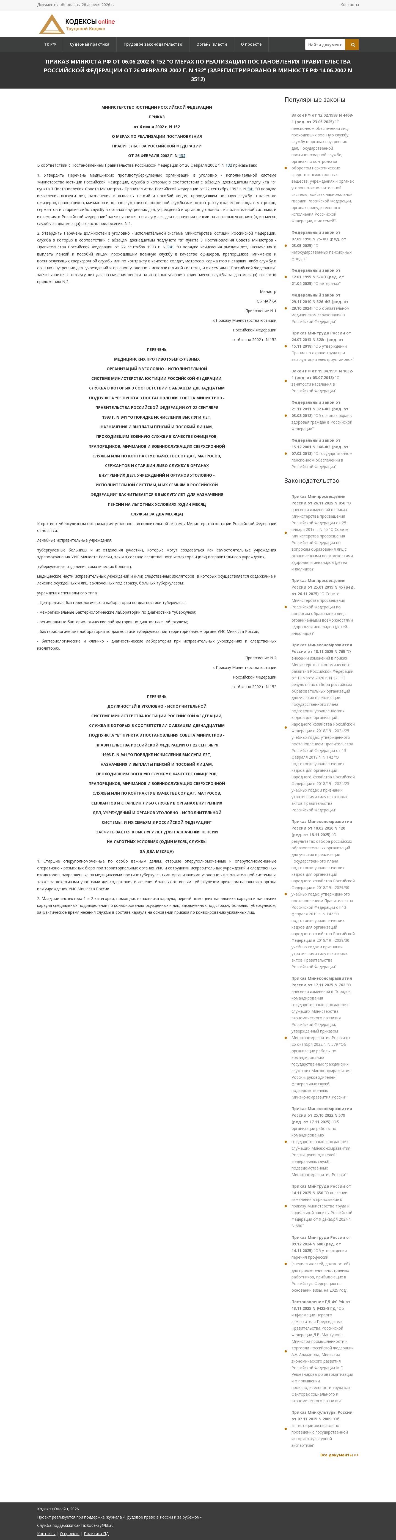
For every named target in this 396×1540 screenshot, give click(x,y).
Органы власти (211, 44)
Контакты (349, 4)
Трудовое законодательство (152, 44)
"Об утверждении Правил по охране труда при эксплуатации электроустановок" (323, 346)
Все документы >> (339, 1454)
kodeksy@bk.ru (100, 1525)
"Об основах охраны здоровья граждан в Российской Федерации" (322, 415)
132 (182, 155)
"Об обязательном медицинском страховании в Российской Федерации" (321, 308)
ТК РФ (50, 44)
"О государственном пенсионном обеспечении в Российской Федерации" (322, 453)
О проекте (251, 44)
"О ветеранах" (318, 277)
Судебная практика (89, 44)
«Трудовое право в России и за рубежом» (162, 1517)
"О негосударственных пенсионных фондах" (321, 245)
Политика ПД (96, 1533)
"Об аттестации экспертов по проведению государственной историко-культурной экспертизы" (322, 1429)
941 (251, 188)
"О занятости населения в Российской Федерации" (322, 380)
